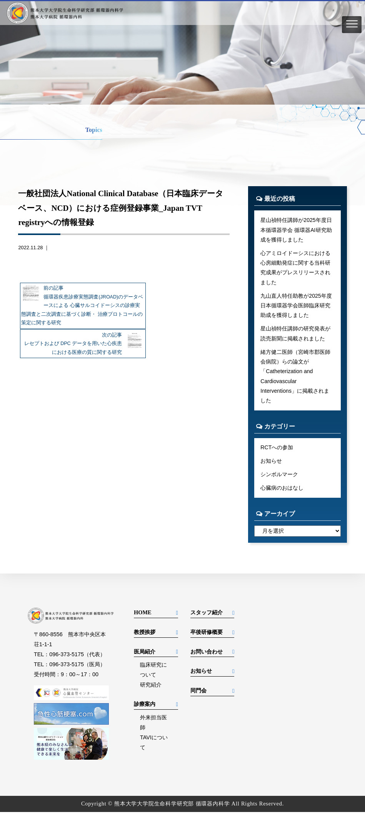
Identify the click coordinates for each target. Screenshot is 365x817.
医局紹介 (144, 657)
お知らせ (271, 465)
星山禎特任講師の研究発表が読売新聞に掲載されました (295, 336)
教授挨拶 (144, 637)
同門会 (198, 695)
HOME (143, 617)
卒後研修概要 (206, 637)
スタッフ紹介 (206, 617)
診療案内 (144, 709)
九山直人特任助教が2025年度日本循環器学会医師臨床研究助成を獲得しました (296, 307)
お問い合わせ (206, 657)
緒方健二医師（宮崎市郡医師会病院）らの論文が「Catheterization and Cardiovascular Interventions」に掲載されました (295, 380)
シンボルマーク (279, 479)
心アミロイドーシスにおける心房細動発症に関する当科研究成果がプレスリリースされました (295, 269)
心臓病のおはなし (281, 493)
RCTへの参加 (276, 452)
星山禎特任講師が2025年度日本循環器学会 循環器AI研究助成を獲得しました (296, 230)
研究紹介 (151, 690)
